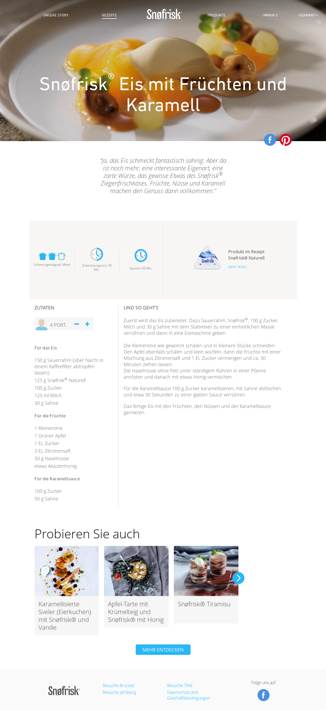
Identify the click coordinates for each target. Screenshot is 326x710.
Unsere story (55, 15)
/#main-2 (270, 15)
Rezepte (109, 15)
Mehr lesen (237, 266)
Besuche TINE (180, 685)
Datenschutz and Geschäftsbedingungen (188, 695)
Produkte (217, 15)
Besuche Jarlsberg (119, 692)
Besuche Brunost (118, 685)
